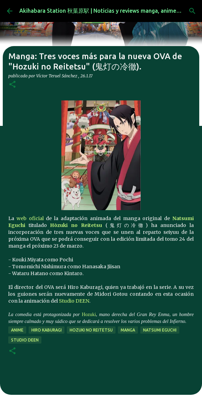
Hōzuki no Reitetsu (76, 225)
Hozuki (89, 314)
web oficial (30, 218)
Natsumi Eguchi (159, 330)
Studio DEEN (74, 301)
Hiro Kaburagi (46, 330)
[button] (12, 84)
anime (17, 330)
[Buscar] (192, 11)
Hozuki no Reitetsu (91, 330)
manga (128, 330)
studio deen (25, 340)
